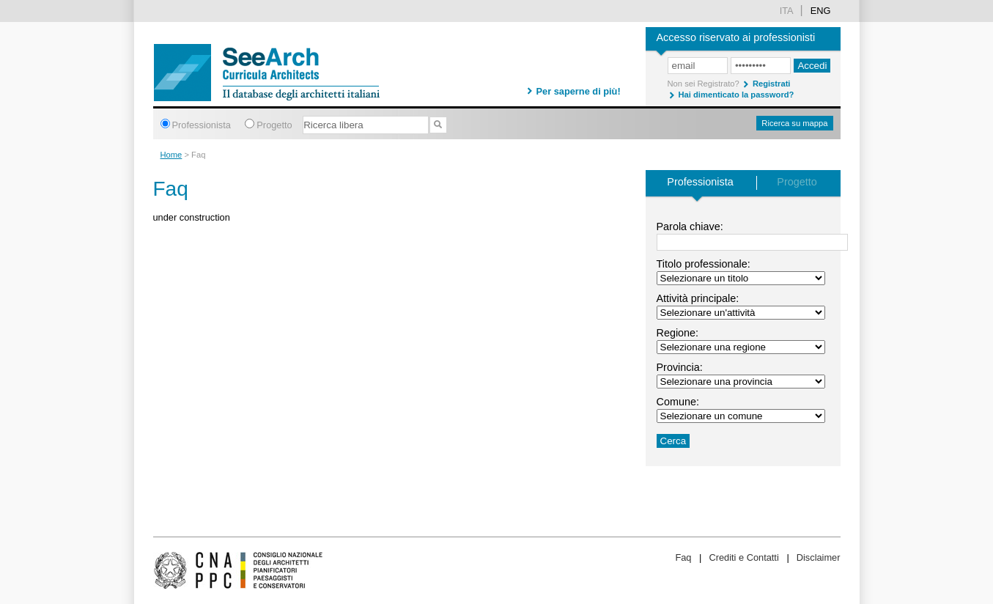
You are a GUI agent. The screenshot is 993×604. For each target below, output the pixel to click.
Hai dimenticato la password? (736, 94)
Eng (821, 10)
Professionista (201, 124)
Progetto (274, 124)
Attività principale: (698, 298)
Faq (683, 557)
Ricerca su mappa (794, 123)
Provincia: (680, 367)
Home (171, 154)
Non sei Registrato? (703, 83)
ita (787, 10)
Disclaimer (819, 557)
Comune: (678, 402)
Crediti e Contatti (743, 557)
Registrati (772, 83)
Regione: (678, 333)
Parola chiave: (690, 226)
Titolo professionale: (703, 264)
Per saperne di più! (578, 91)
